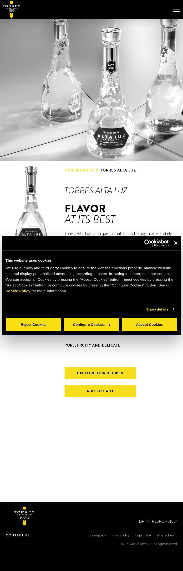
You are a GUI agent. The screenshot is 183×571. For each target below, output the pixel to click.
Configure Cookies (91, 324)
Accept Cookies (149, 324)
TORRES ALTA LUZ (118, 170)
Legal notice (143, 535)
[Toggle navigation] (177, 9)
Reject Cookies (33, 324)
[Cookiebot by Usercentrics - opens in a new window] (148, 243)
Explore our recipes (100, 373)
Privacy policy (120, 535)
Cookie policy (97, 535)
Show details (157, 309)
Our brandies (79, 170)
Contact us (18, 535)
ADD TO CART (100, 391)
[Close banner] (176, 243)
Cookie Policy (17, 291)
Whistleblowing (167, 535)
